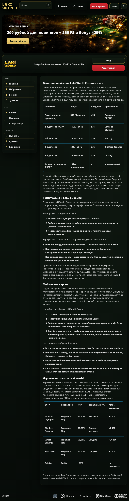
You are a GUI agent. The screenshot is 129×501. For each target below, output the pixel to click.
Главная (11, 83)
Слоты (10, 112)
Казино (62, 6)
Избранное (13, 89)
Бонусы (11, 94)
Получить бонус (17, 41)
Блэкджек (12, 146)
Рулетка (11, 141)
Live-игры (12, 118)
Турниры (12, 100)
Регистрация (99, 6)
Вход (114, 6)
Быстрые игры (14, 123)
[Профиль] (124, 6)
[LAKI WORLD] (9, 6)
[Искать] (48, 5)
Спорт (78, 6)
